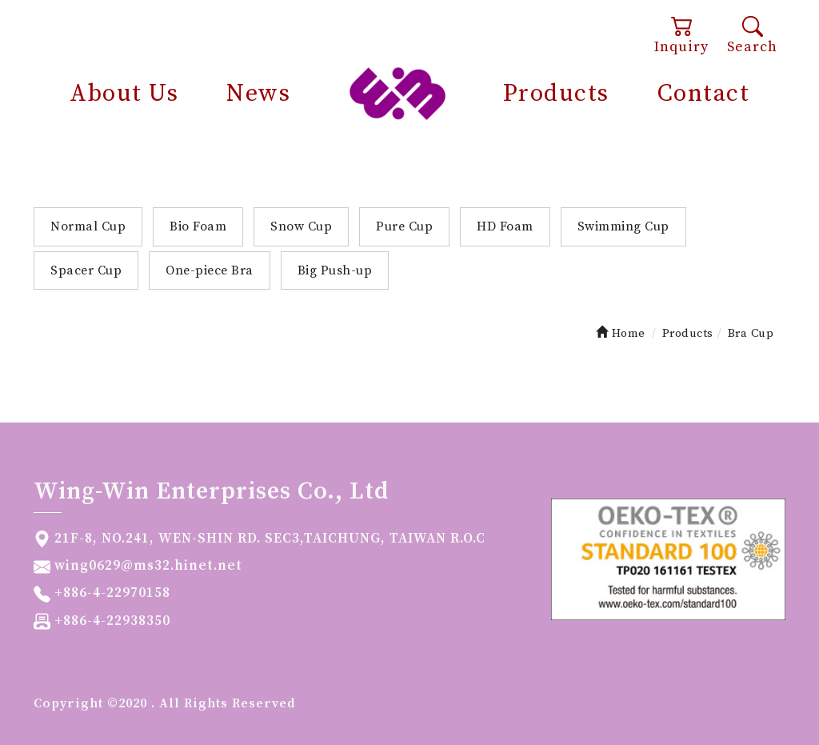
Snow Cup (301, 226)
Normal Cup (88, 226)
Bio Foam (198, 226)
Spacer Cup (86, 270)
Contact (703, 93)
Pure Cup (404, 226)
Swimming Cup (623, 226)
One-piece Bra (210, 270)
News (258, 93)
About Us (124, 93)
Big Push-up (335, 270)
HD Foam (505, 226)
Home (620, 333)
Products (556, 93)
